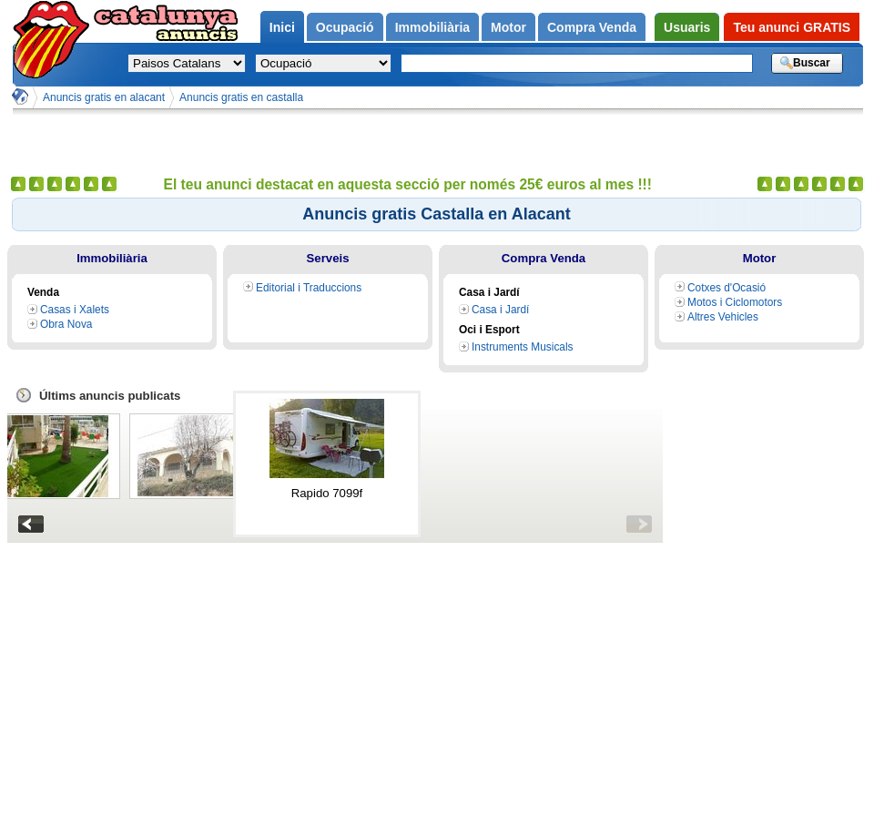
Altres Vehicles (722, 317)
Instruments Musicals (523, 347)
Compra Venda (543, 258)
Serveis (328, 258)
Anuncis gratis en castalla (241, 97)
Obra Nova (66, 324)
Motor (760, 258)
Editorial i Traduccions (308, 287)
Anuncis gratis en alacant (104, 97)
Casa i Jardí (500, 309)
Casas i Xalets (74, 309)
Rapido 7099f (326, 493)
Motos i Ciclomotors (734, 302)
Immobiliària (111, 258)
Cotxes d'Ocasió (726, 287)
